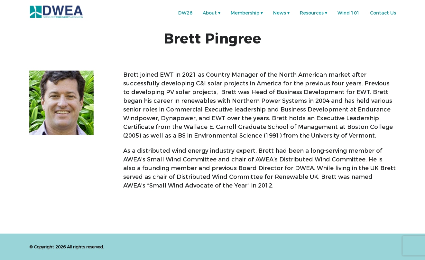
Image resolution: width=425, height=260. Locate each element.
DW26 (185, 13)
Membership (245, 13)
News (279, 13)
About (210, 13)
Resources (312, 13)
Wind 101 (348, 13)
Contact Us (383, 13)
